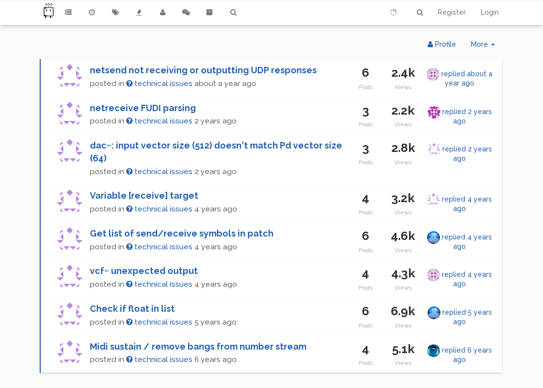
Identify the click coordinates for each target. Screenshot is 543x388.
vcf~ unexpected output (144, 271)
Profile (442, 44)
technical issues (159, 83)
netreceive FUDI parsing (143, 108)
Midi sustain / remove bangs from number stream (198, 346)
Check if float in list (132, 308)
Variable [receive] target (144, 195)
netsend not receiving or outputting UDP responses (203, 70)
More (486, 46)
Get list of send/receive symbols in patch (181, 233)
